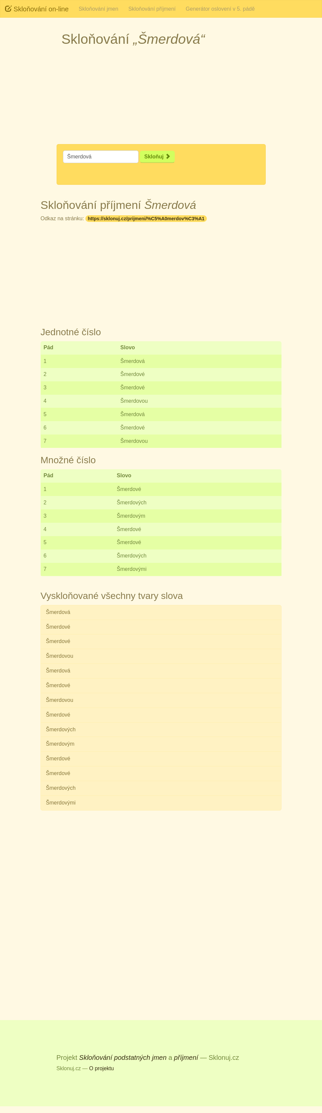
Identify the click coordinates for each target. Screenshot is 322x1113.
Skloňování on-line (37, 9)
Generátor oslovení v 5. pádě (220, 9)
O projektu (101, 1068)
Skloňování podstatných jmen (122, 1057)
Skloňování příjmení (151, 9)
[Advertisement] (161, 97)
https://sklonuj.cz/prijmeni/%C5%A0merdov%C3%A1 (146, 218)
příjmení (186, 1057)
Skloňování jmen (98, 9)
